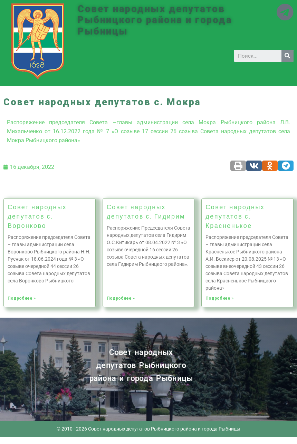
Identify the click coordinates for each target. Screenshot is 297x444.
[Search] (287, 56)
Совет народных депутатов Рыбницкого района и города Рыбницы (155, 20)
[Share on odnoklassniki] (270, 166)
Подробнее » (22, 298)
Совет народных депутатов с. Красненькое (235, 216)
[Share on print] (238, 166)
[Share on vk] (254, 166)
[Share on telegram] (286, 166)
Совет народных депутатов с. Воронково (37, 216)
